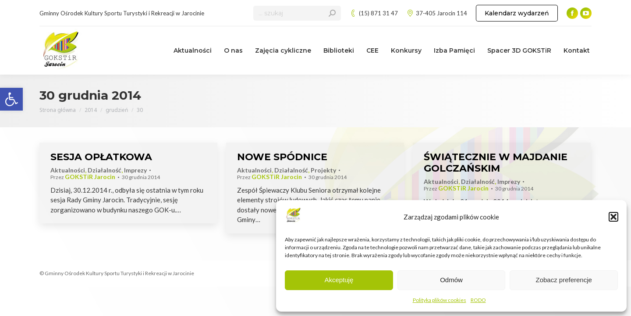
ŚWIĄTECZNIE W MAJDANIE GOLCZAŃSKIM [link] (495, 162)
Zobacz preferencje (563, 280)
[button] (613, 216)
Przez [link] (82, 177)
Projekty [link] (323, 170)
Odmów (451, 280)
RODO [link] (478, 300)
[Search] (297, 13)
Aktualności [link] (67, 170)
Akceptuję (338, 280)
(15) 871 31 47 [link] (374, 13)
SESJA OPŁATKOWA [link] (101, 157)
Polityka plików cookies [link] (439, 300)
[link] (11, 99)
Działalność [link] (104, 170)
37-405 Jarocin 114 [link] (437, 13)
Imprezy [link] (135, 170)
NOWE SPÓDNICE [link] (282, 157)
